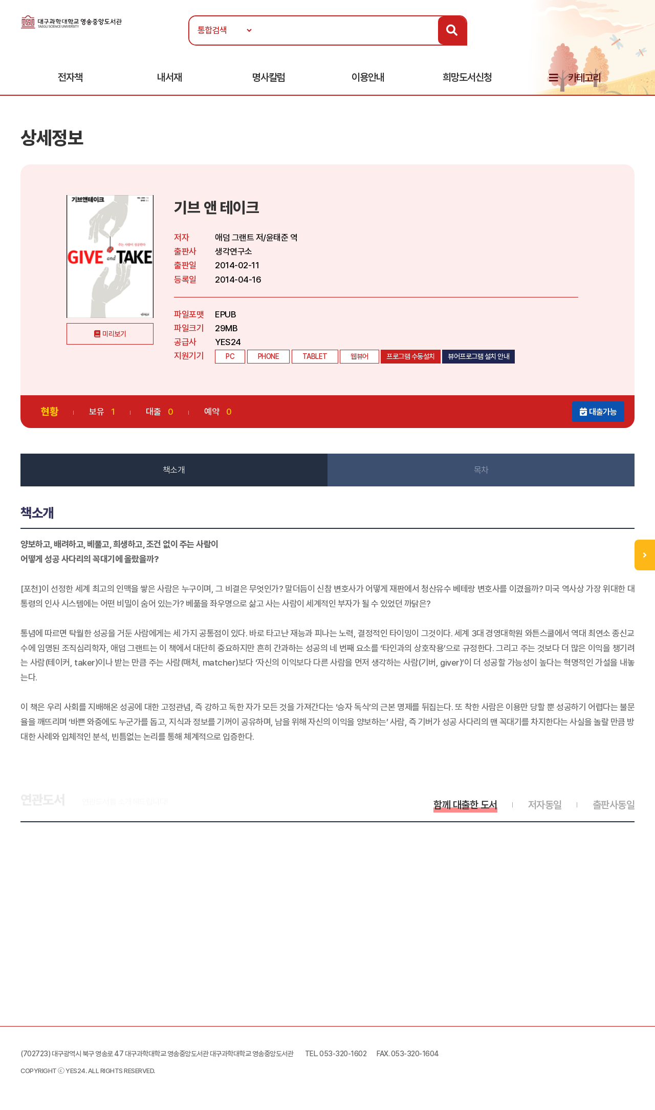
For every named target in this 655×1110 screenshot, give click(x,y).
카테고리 (584, 78)
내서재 (169, 77)
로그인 (633, 39)
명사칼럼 (268, 77)
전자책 (70, 77)
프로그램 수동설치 (410, 356)
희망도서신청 (467, 77)
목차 (481, 470)
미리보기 (114, 334)
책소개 (174, 470)
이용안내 (368, 77)
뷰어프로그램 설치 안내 (478, 356)
